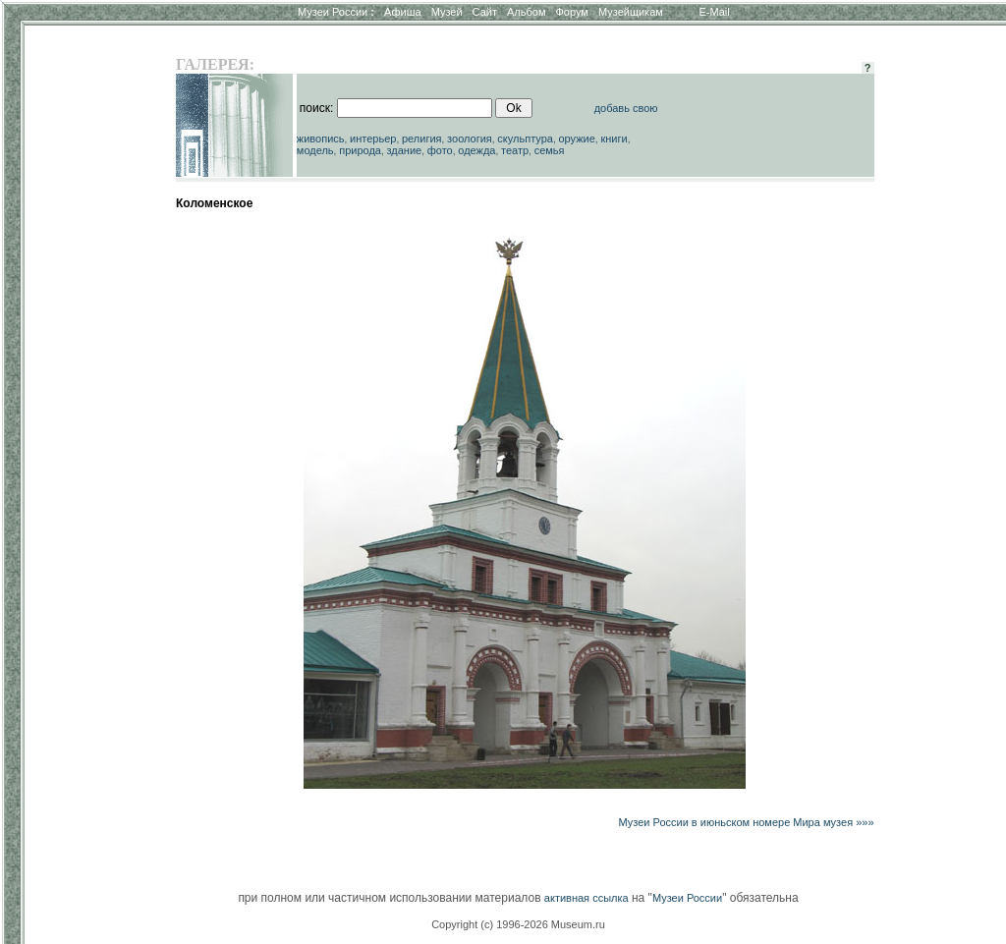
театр (515, 150)
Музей (447, 12)
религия (422, 138)
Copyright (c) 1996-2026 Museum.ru (518, 924)
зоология (469, 138)
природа (360, 150)
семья (549, 150)
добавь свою (626, 108)
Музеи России (336, 12)
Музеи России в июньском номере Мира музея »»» (746, 822)
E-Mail (714, 12)
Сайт (485, 12)
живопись (321, 138)
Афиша (402, 12)
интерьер (373, 138)
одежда (476, 150)
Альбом (526, 12)
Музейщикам (630, 12)
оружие (577, 138)
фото (440, 150)
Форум (571, 12)
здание (403, 150)
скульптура (525, 138)
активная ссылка (586, 898)
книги (613, 138)
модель (315, 150)
